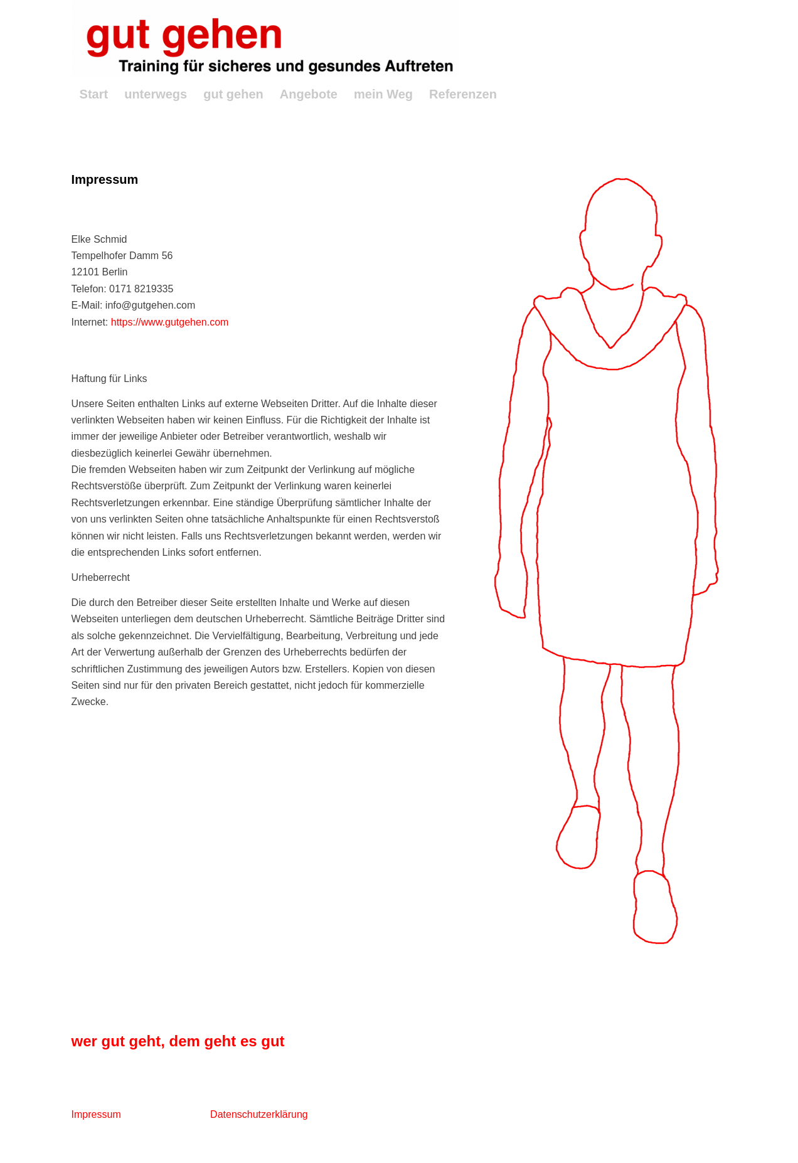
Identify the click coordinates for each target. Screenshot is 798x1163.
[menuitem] (94, 94)
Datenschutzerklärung (259, 1114)
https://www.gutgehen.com (170, 322)
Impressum (96, 1114)
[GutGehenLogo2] (265, 39)
